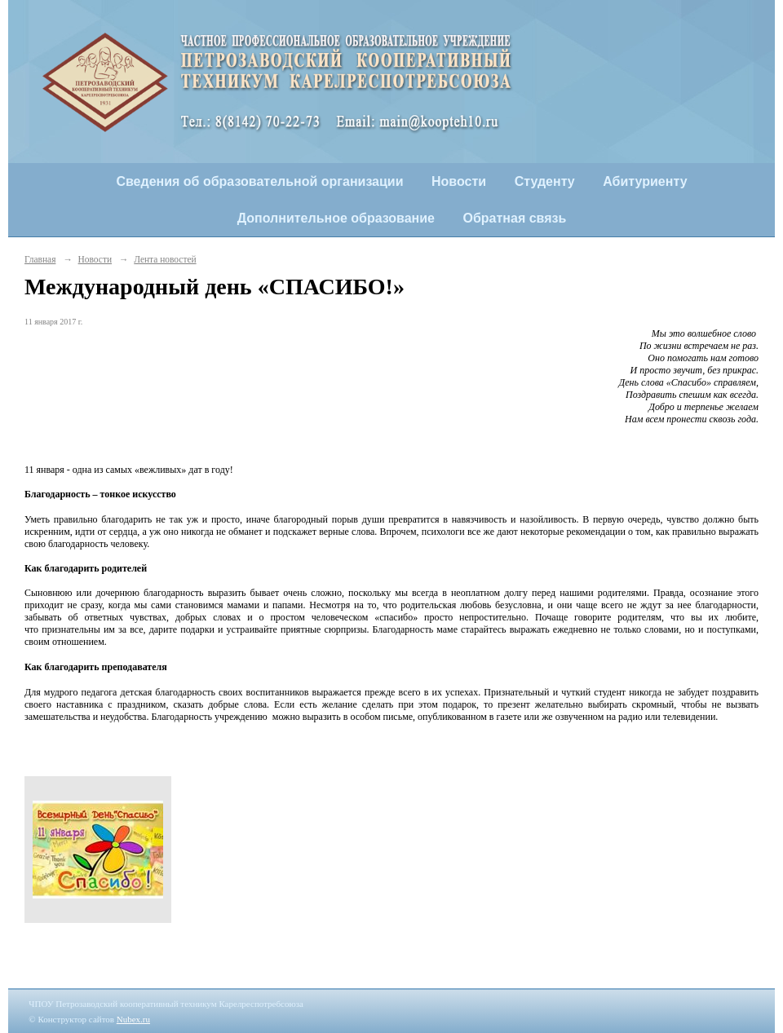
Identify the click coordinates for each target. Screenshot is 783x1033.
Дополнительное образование (336, 218)
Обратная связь (515, 218)
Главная (39, 259)
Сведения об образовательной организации (259, 181)
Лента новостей (165, 259)
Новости (458, 181)
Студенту (545, 181)
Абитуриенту (645, 181)
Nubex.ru (133, 1019)
